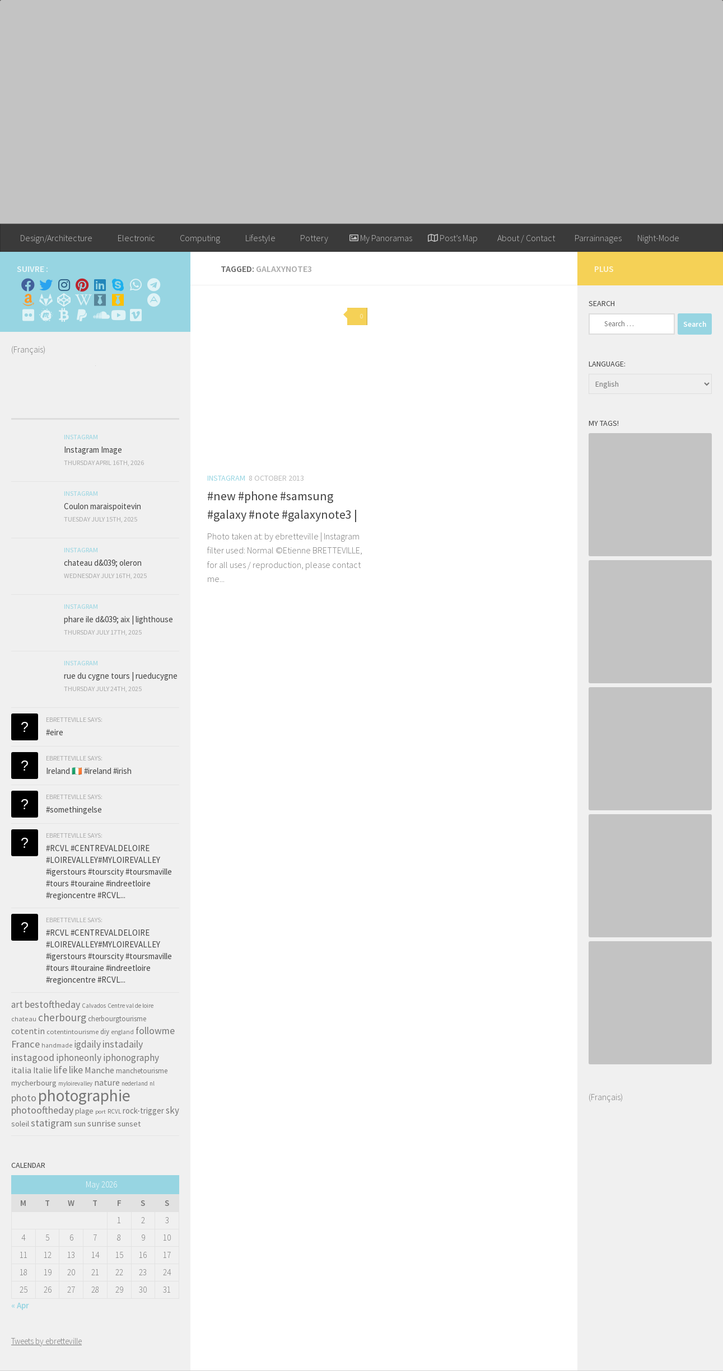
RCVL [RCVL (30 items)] (114, 1111)
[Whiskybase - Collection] (99, 300)
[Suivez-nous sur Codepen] (64, 300)
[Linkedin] (99, 285)
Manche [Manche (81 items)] (99, 1070)
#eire (54, 732)
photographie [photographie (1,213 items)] (84, 1095)
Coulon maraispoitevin (102, 506)
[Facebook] (28, 285)
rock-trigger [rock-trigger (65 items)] (143, 1110)
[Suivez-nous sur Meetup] (46, 315)
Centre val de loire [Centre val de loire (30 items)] (130, 1006)
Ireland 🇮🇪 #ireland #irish (89, 771)
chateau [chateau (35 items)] (23, 1019)
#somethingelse (74, 809)
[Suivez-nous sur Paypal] (81, 315)
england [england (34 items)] (122, 1032)
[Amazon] (28, 300)
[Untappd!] (117, 300)
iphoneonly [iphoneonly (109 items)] (78, 1057)
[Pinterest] (81, 285)
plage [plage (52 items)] (84, 1111)
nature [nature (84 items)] (107, 1082)
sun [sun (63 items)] (80, 1124)
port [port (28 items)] (100, 1111)
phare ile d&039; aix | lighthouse (118, 619)
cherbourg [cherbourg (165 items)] (62, 1017)
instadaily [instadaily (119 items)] (122, 1043)
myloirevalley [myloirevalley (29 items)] (75, 1083)
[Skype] (117, 285)
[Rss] (135, 300)
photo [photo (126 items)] (23, 1097)
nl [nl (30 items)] (152, 1083)
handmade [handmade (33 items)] (56, 1045)
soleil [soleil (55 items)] (20, 1124)
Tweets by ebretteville (46, 1341)
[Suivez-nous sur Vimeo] (135, 315)
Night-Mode (658, 237)
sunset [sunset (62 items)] (129, 1124)
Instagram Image (93, 449)
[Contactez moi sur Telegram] (153, 285)
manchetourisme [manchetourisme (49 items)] (141, 1071)
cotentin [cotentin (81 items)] (28, 1030)
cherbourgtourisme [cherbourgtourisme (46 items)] (117, 1018)
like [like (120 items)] (76, 1069)
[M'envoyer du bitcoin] (64, 315)
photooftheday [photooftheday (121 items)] (42, 1110)
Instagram (226, 478)
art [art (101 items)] (17, 1004)
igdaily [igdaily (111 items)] (87, 1044)
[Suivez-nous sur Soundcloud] (99, 315)
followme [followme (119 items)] (155, 1030)
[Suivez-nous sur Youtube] (117, 315)
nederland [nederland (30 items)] (135, 1083)
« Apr (20, 1305)
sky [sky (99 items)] (172, 1110)
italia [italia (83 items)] (21, 1070)
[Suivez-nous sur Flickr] (28, 315)
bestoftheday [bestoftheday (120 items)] (52, 1004)
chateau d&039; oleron (103, 562)
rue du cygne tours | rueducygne (121, 675)
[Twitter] (46, 285)
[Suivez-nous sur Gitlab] (46, 300)
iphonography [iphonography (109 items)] (131, 1057)
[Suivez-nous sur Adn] (153, 300)
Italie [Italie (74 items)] (42, 1070)
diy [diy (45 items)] (104, 1031)
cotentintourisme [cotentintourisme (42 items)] (72, 1031)
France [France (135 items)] (25, 1043)
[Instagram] (64, 285)
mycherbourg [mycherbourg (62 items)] (34, 1083)
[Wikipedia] (81, 300)
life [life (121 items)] (60, 1069)
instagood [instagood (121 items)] (32, 1057)
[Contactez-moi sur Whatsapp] (135, 285)
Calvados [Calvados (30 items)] (94, 1006)
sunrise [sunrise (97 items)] (101, 1123)
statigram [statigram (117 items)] (51, 1123)
